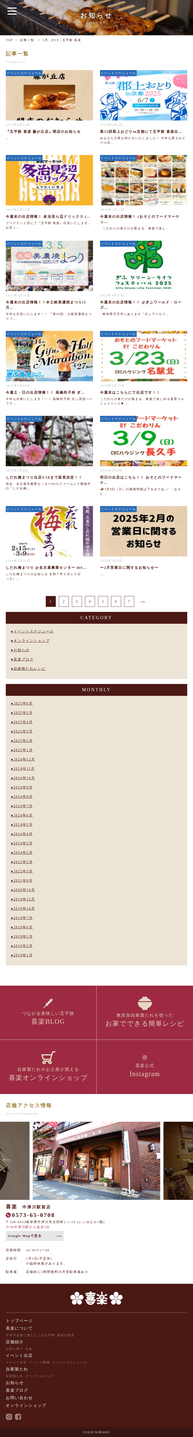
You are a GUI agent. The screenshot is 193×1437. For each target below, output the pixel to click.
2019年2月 (23, 946)
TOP (9, 40)
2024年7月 (23, 806)
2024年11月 (24, 769)
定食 (28, 1349)
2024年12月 (24, 759)
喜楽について (19, 1328)
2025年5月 (23, 713)
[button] (7, 1160)
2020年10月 (24, 890)
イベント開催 (39, 1362)
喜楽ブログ (24, 659)
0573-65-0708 (33, 1215)
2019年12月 (24, 899)
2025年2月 (23, 741)
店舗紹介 (15, 1342)
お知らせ (22, 650)
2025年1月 (23, 750)
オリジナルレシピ (39, 1376)
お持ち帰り (14, 1349)
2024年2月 (23, 853)
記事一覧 (27, 40)
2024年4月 (23, 834)
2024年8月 (23, 797)
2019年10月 (24, 909)
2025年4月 (23, 722)
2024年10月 (24, 778)
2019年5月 (23, 937)
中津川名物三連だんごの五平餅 (30, 1335)
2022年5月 (23, 862)
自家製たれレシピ (30, 669)
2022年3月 (23, 871)
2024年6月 (23, 815)
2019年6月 (23, 927)
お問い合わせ (19, 1398)
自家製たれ (17, 1369)
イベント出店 (19, 1355)
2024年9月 (23, 787)
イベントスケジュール (34, 631)
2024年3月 (23, 843)
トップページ (19, 1321)
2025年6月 (23, 703)
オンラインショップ (32, 641)
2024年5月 (23, 825)
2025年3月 (23, 731)
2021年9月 (23, 881)
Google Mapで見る (25, 1236)
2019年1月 (23, 955)
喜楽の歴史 (66, 1335)
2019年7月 (23, 918)
